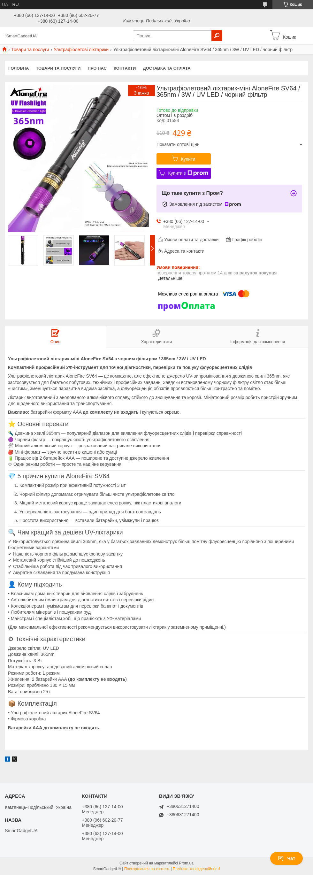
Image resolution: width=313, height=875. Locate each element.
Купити (188, 159)
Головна (18, 68)
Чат (286, 858)
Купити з (188, 173)
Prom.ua (186, 863)
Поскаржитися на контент (147, 869)
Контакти (125, 68)
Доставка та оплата (166, 68)
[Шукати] (216, 35)
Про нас (97, 68)
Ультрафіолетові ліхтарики (81, 49)
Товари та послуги (30, 49)
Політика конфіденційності (196, 869)
